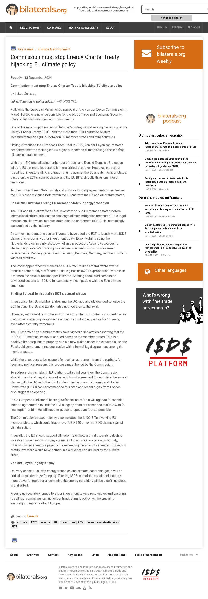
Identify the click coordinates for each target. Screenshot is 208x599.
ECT (34, 522)
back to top (189, 554)
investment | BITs (72, 522)
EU (55, 522)
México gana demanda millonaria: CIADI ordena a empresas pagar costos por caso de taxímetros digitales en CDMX (170, 162)
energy (45, 522)
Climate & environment (54, 49)
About (110, 27)
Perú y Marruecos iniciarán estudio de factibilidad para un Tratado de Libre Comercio (166, 182)
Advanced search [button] (171, 17)
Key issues (54, 27)
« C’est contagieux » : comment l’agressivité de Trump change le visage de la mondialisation (170, 228)
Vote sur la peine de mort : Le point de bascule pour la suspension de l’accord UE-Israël (170, 209)
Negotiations (29, 27)
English (162, 27)
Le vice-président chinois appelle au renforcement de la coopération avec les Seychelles (168, 248)
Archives (33, 554)
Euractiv (32, 516)
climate (22, 522)
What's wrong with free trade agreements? (157, 301)
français (193, 27)
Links (95, 554)
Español (177, 27)
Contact (53, 554)
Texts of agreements (84, 27)
